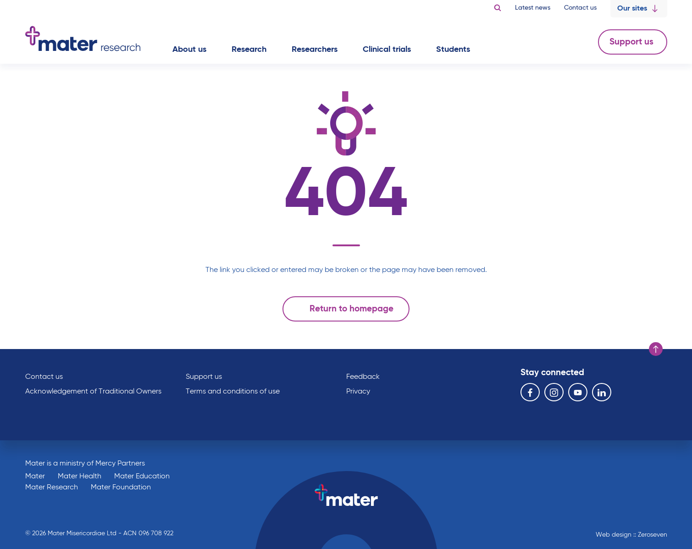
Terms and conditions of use (233, 391)
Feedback (363, 377)
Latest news (532, 8)
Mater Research (51, 487)
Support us (632, 42)
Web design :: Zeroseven (631, 535)
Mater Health (79, 476)
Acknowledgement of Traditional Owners (93, 391)
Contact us (580, 8)
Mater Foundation (121, 487)
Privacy (358, 391)
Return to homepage (343, 308)
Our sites (638, 8)
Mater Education (142, 476)
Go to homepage (82, 38)
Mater (35, 476)
